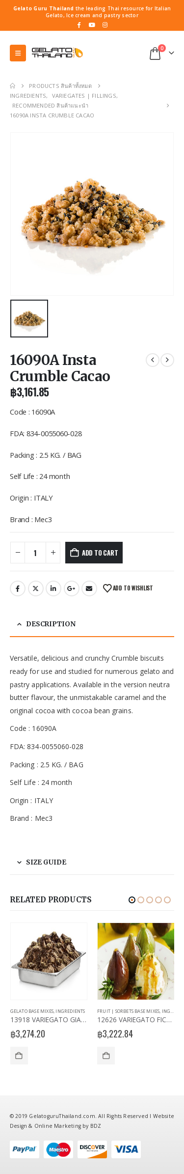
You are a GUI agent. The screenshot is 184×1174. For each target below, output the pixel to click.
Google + (71, 588)
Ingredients (70, 1011)
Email (89, 588)
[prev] (152, 360)
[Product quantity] (35, 553)
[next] (167, 360)
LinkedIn (53, 588)
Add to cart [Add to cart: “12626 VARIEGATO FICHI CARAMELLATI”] (106, 1055)
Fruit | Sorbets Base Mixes (128, 1011)
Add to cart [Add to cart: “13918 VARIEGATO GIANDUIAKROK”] (19, 1055)
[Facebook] (79, 24)
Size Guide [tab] (46, 862)
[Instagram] (105, 24)
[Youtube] (92, 24)
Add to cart (100, 553)
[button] (18, 53)
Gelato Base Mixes (31, 1011)
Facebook (18, 588)
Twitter (36, 588)
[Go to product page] (49, 961)
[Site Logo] (57, 53)
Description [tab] (51, 624)
